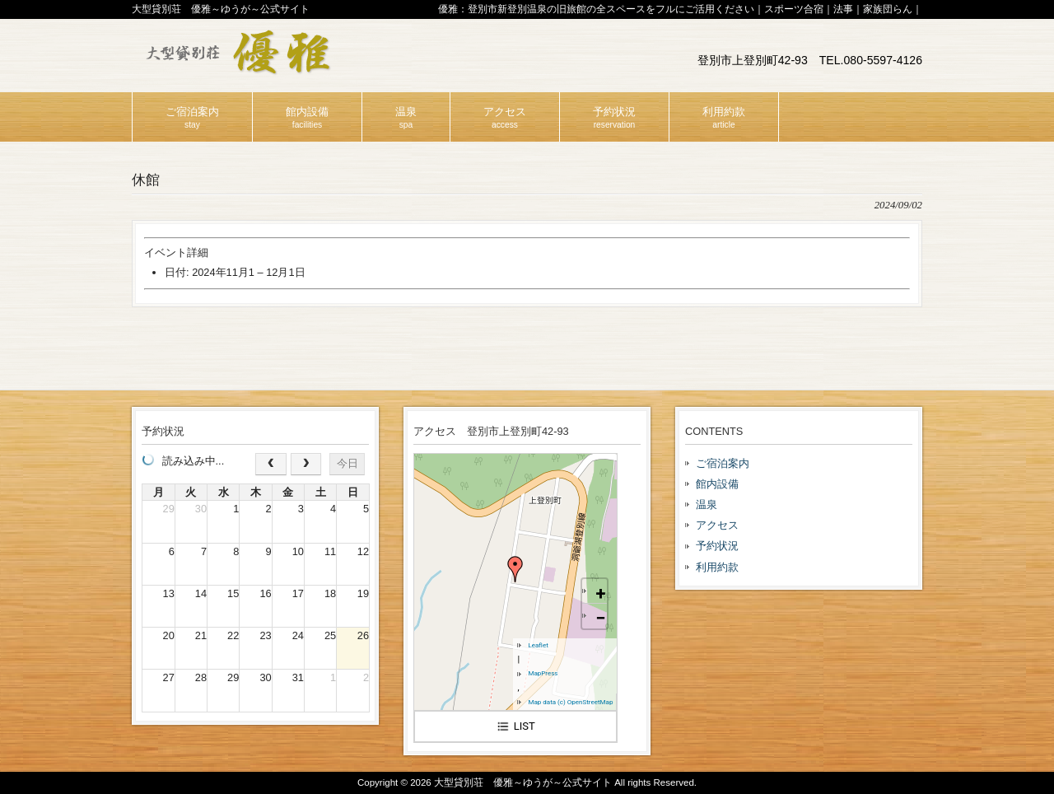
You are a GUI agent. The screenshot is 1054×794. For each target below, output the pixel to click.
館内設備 (717, 484)
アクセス (717, 525)
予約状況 (717, 545)
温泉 (706, 504)
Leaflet (538, 645)
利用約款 (717, 567)
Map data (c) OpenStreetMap (570, 702)
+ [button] (600, 593)
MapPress (542, 673)
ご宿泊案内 (722, 463)
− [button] (600, 618)
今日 (347, 463)
